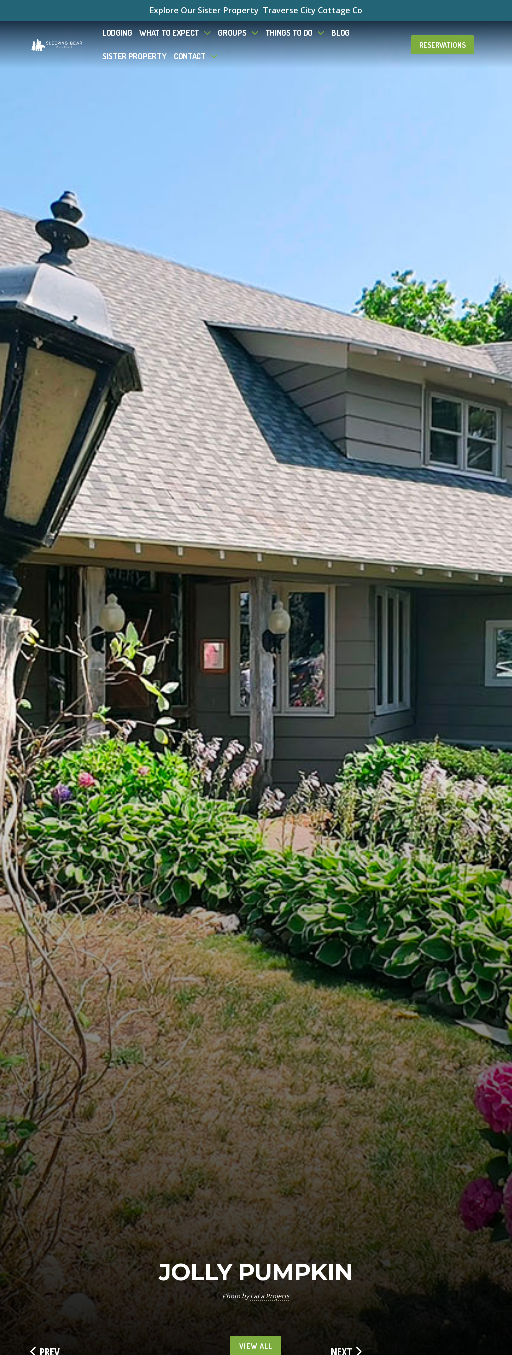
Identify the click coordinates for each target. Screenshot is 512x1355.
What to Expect (170, 32)
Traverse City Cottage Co (312, 10)
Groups (232, 32)
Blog (341, 32)
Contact (190, 56)
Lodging (117, 32)
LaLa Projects (270, 1296)
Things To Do (290, 32)
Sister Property (134, 56)
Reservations (443, 44)
